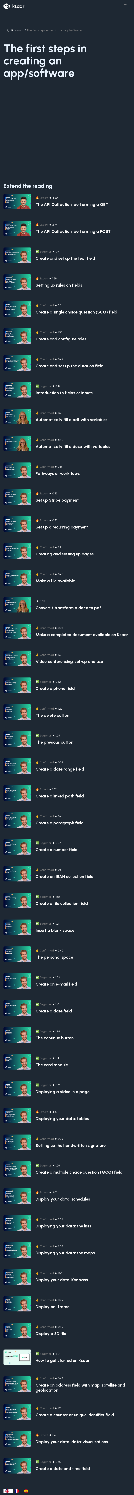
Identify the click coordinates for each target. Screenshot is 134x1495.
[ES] (27, 1491)
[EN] (8, 1491)
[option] (17, 1491)
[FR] (17, 1491)
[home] (13, 5)
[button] (125, 5)
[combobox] (8, 1491)
